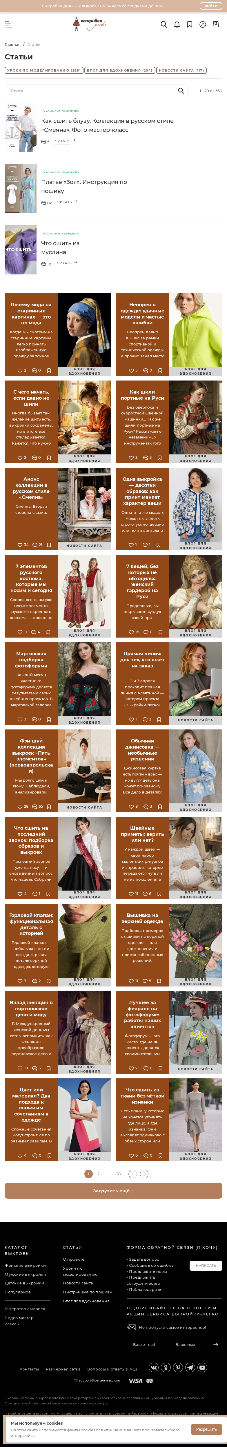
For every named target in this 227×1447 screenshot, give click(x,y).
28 (119, 1174)
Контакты (28, 1369)
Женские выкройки (25, 1265)
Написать (206, 1266)
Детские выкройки (24, 1283)
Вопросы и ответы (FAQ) (113, 1369)
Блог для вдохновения (119, 71)
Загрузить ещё (113, 1191)
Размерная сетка (63, 1369)
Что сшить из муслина (61, 248)
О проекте (74, 1259)
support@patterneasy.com (100, 1380)
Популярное (18, 1292)
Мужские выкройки (25, 1274)
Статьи (72, 1247)
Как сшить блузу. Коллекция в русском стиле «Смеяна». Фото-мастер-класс (110, 126)
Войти (211, 6)
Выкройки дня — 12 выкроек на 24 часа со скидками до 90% (102, 5)
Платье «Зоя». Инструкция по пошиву (86, 187)
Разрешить (206, 1429)
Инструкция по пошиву (87, 1292)
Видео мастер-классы (20, 1320)
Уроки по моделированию (44, 71)
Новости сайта (181, 71)
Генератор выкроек (25, 1308)
